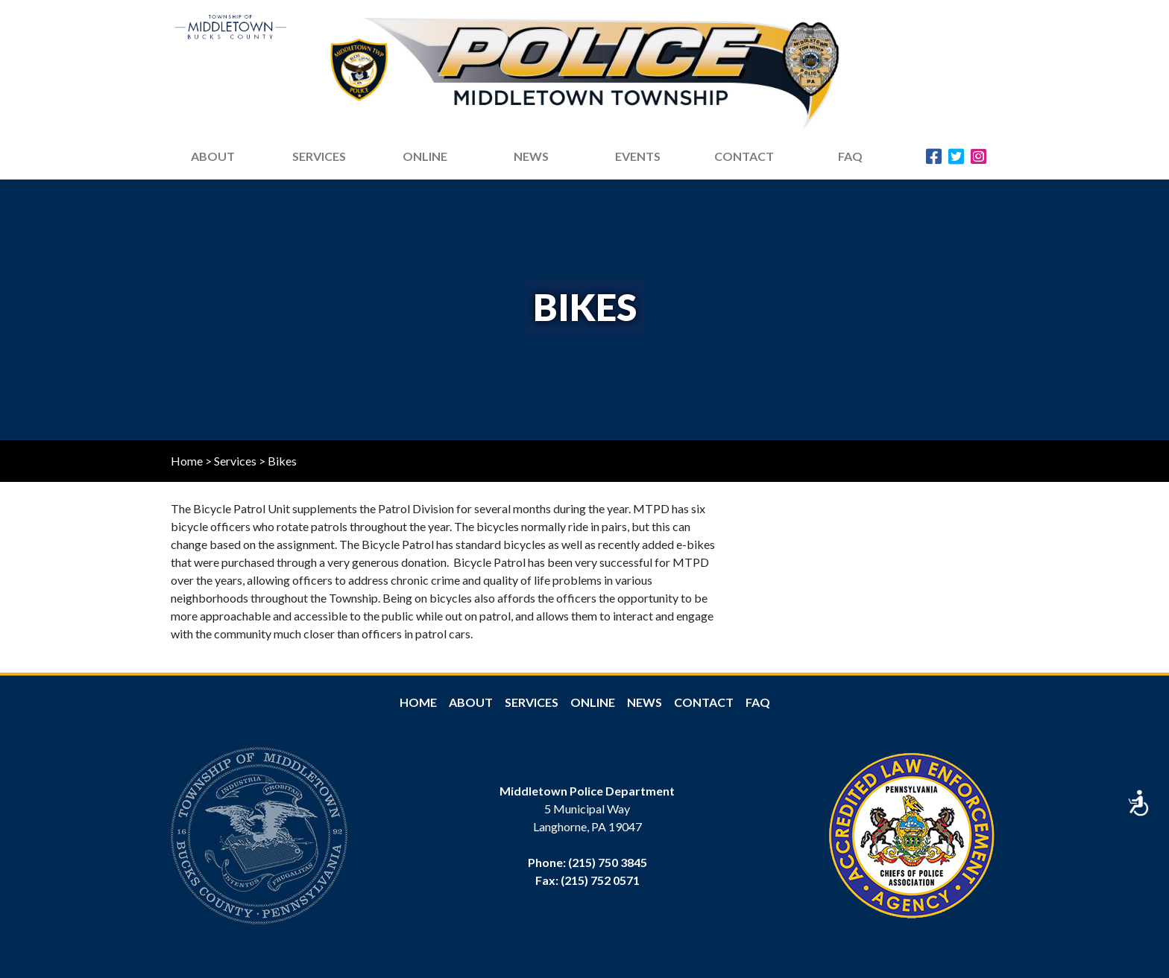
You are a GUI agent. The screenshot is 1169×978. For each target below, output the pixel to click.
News (644, 702)
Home (187, 461)
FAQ (850, 156)
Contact (744, 156)
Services (319, 156)
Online (592, 702)
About (471, 702)
